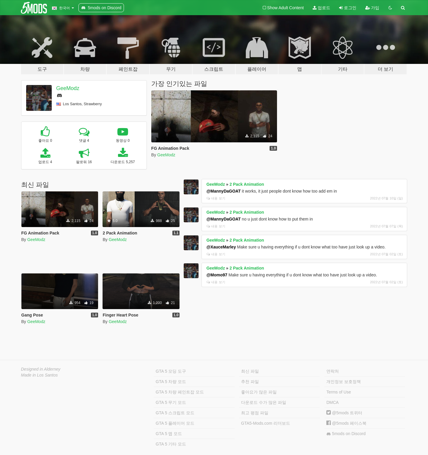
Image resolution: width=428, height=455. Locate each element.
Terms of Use (338, 392)
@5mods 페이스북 (346, 423)
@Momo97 (216, 275)
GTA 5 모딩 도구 (171, 371)
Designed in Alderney (41, 369)
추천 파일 (250, 381)
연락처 (332, 371)
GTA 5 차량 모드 (171, 381)
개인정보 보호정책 (343, 381)
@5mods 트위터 (344, 412)
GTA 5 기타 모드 (171, 444)
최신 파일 (250, 371)
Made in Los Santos (39, 375)
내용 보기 (216, 198)
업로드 (321, 7)
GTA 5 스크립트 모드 (175, 412)
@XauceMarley (221, 247)
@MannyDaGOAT (223, 191)
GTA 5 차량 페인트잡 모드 (180, 392)
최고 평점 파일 (254, 412)
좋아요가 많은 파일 (259, 392)
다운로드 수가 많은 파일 (263, 402)
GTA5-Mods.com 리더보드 (265, 423)
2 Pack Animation (246, 184)
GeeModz (67, 88)
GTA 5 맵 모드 (169, 433)
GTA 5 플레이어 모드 (175, 423)
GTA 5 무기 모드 (171, 402)
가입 (372, 7)
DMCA (332, 402)
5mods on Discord (346, 433)
